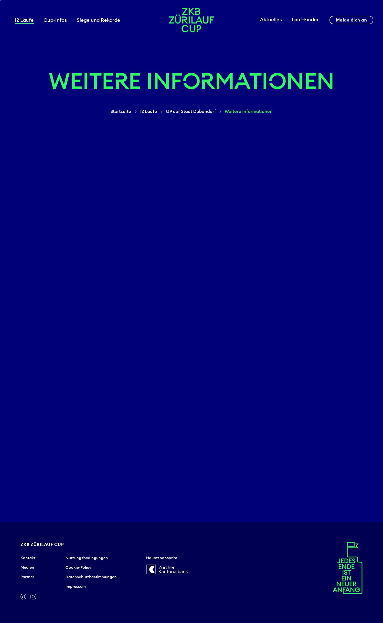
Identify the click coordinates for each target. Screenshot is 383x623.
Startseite (120, 111)
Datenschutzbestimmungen (91, 576)
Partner (27, 576)
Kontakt (28, 557)
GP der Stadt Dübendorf (191, 111)
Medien (27, 567)
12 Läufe (148, 111)
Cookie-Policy (78, 567)
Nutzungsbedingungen (86, 557)
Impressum (75, 586)
